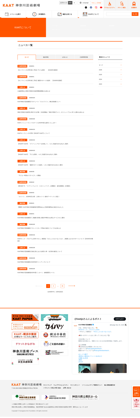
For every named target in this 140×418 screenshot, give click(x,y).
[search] (119, 14)
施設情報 (46, 57)
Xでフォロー (120, 319)
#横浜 (80, 360)
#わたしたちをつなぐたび (102, 331)
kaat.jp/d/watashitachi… (95, 348)
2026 (100, 70)
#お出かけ (98, 356)
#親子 (86, 354)
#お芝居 (85, 358)
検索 (136, 14)
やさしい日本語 (96, 3)
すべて (27, 57)
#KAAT (80, 362)
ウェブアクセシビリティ (60, 385)
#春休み (81, 356)
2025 (100, 74)
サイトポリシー (75, 385)
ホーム (4, 34)
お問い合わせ (67, 388)
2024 (100, 79)
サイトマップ (47, 385)
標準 (70, 2)
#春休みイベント (89, 356)
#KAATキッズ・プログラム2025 (88, 329)
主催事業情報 (84, 57)
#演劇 (80, 358)
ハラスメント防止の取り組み (52, 388)
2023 (100, 84)
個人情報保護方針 (109, 385)
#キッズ (81, 354)
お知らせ (65, 57)
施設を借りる (65, 14)
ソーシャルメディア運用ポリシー (92, 385)
